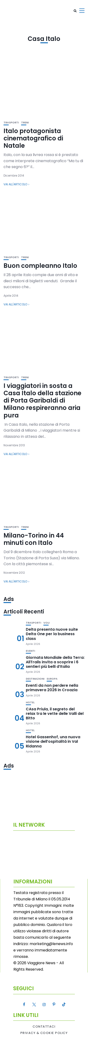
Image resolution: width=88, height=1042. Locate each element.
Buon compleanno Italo (40, 265)
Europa (52, 678)
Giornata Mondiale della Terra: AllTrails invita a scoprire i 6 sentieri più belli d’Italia (55, 662)
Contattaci (44, 1026)
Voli (46, 622)
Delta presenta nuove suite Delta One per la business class (52, 634)
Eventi (30, 651)
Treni (25, 122)
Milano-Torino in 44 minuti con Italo (34, 539)
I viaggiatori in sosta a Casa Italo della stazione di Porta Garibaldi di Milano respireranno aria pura (42, 401)
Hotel (30, 702)
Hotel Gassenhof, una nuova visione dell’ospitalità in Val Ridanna (53, 741)
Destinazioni (35, 678)
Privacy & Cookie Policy (44, 1033)
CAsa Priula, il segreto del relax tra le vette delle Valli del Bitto (55, 713)
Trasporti (11, 122)
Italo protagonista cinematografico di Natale (33, 138)
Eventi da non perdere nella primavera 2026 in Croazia (52, 688)
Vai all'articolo (15, 184)
